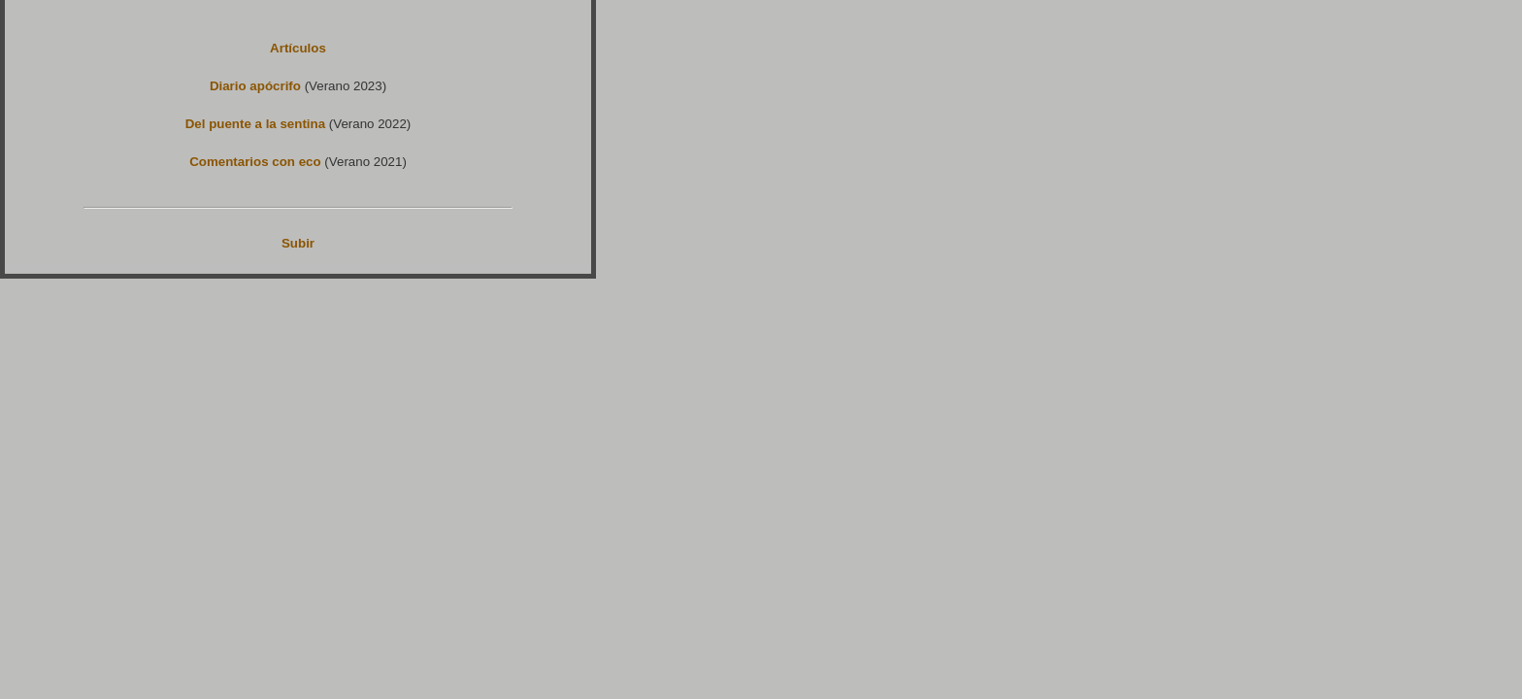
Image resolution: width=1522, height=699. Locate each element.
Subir (297, 243)
